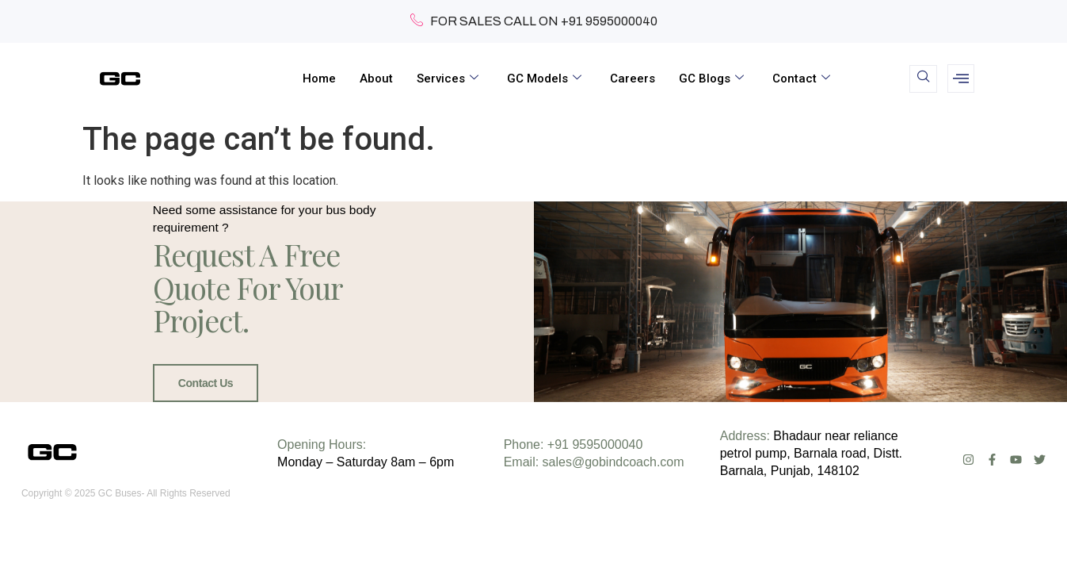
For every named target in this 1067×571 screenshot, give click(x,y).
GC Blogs (711, 78)
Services (447, 78)
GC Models (544, 78)
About (376, 78)
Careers (632, 78)
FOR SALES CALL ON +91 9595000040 (533, 21)
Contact (801, 78)
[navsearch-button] (923, 79)
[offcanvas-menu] (960, 78)
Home (319, 78)
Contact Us (202, 400)
